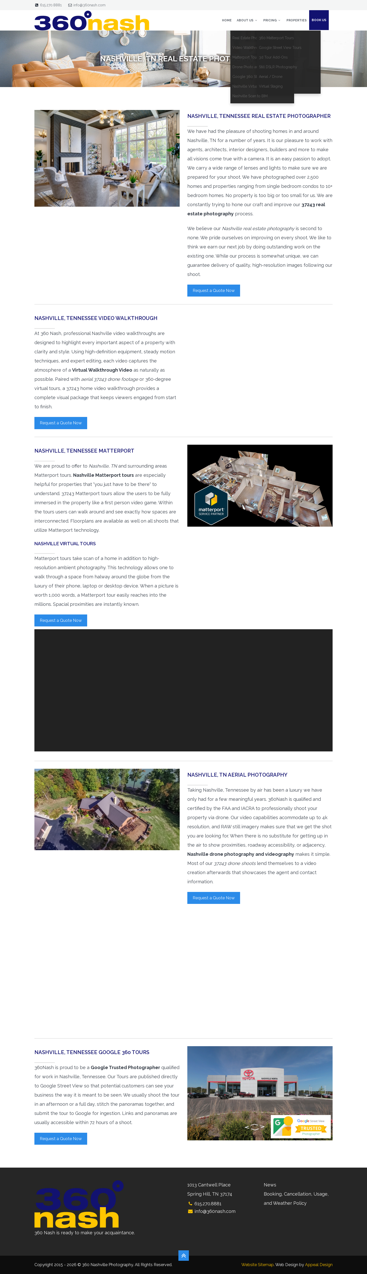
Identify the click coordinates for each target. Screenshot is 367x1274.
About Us (247, 20)
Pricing (272, 20)
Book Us (319, 20)
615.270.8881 (51, 5)
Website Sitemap (257, 1264)
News (270, 1184)
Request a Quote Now (214, 290)
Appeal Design (319, 1264)
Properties (296, 20)
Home (227, 20)
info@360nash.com (89, 5)
